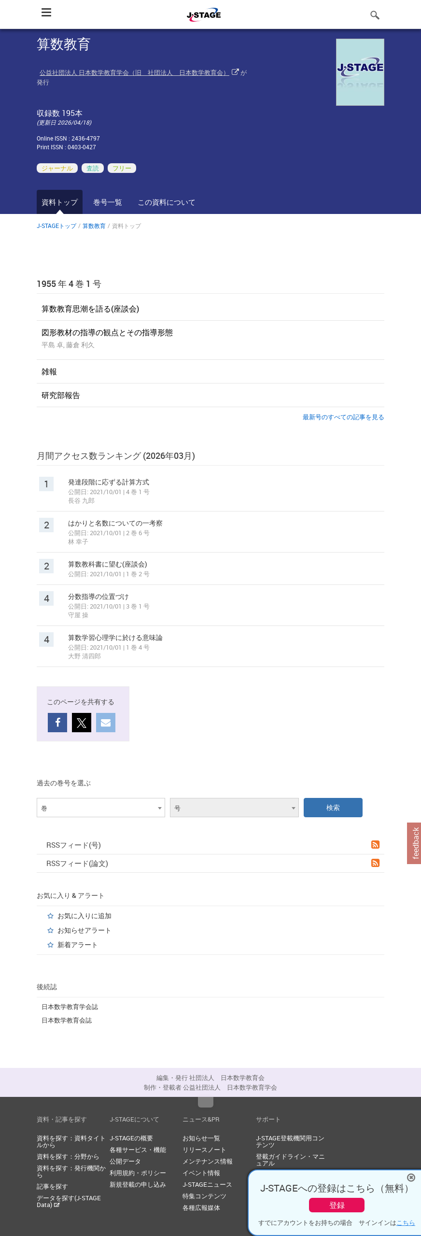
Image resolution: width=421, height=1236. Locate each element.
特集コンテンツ (204, 1196)
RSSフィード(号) (212, 845)
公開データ (125, 1161)
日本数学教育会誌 (67, 1020)
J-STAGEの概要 (131, 1138)
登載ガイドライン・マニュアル (290, 1159)
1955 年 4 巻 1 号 (69, 283)
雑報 (49, 371)
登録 (337, 1205)
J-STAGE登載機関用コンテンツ (290, 1141)
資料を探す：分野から (68, 1156)
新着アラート (77, 944)
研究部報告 (61, 395)
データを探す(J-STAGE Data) (69, 1201)
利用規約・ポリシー (138, 1172)
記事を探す (52, 1186)
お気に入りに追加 (84, 915)
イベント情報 (201, 1172)
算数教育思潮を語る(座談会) (90, 308)
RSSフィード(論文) (212, 863)
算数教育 (94, 225)
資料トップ (60, 202)
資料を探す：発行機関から (71, 1171)
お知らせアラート (84, 930)
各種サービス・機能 (138, 1149)
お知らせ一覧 (201, 1138)
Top (205, 1102)
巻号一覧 (107, 202)
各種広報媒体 (201, 1207)
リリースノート (204, 1149)
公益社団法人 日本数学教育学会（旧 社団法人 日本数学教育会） (134, 72)
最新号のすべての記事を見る (343, 416)
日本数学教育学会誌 (70, 1006)
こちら (405, 1222)
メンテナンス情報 (207, 1161)
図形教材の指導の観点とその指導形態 (107, 332)
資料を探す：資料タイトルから (71, 1141)
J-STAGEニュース (207, 1184)
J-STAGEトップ (56, 225)
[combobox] (101, 807)
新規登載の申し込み (138, 1184)
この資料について (167, 202)
